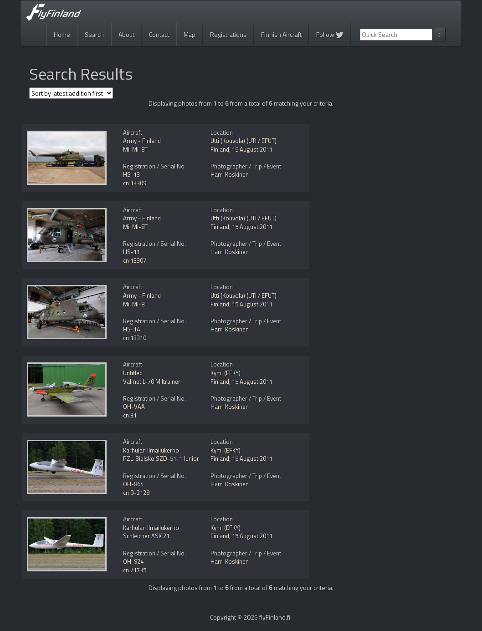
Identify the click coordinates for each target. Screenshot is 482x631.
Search (94, 34)
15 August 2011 (252, 149)
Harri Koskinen (229, 174)
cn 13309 (134, 183)
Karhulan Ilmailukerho (151, 450)
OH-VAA (134, 406)
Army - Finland (142, 140)
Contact (159, 34)
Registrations (228, 34)
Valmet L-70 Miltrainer (151, 381)
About (126, 34)
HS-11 (131, 251)
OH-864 (133, 484)
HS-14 (131, 329)
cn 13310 (134, 337)
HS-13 (131, 174)
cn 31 (130, 415)
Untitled (133, 372)
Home (62, 34)
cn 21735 (134, 570)
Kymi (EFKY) (225, 372)
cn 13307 (134, 260)
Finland (219, 149)
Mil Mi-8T (135, 149)
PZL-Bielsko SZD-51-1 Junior (161, 458)
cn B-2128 (136, 492)
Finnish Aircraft (281, 34)
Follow (330, 34)
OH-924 (133, 561)
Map (189, 34)
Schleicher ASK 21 (146, 535)
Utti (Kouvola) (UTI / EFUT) (243, 140)
